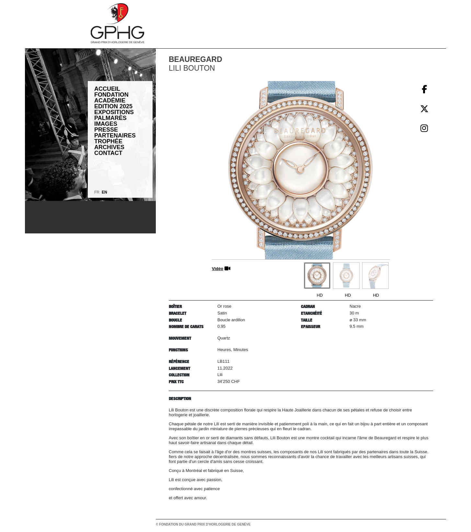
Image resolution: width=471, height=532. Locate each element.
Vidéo (217, 268)
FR (96, 192)
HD (320, 295)
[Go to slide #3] (375, 276)
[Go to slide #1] (317, 276)
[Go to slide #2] (346, 276)
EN (104, 192)
